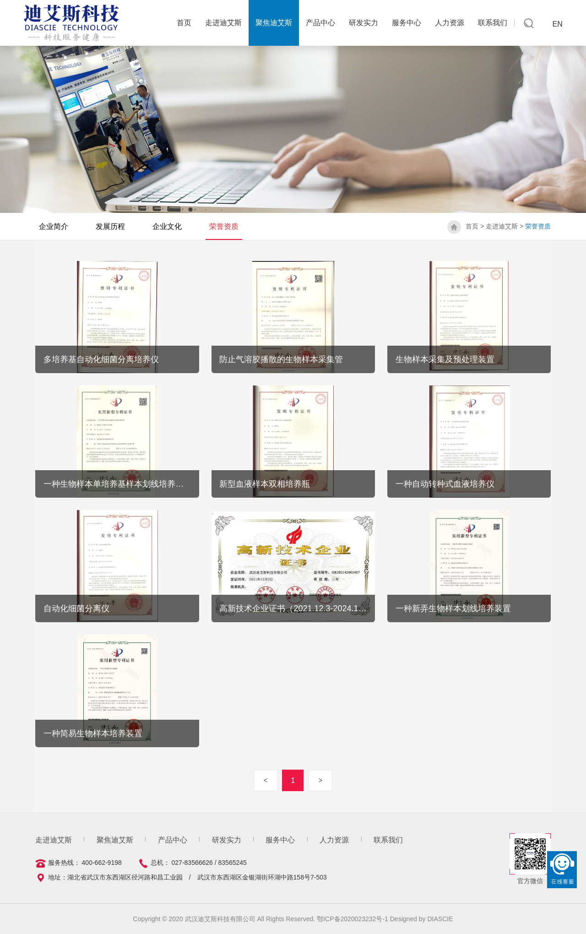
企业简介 (53, 226)
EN (558, 24)
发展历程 (110, 226)
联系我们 (492, 23)
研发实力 (363, 23)
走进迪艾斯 (223, 23)
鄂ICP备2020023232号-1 (353, 919)
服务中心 (406, 23)
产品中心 (320, 23)
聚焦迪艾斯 (274, 23)
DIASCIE (440, 919)
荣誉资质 (224, 226)
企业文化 (167, 226)
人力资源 (449, 23)
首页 (472, 226)
